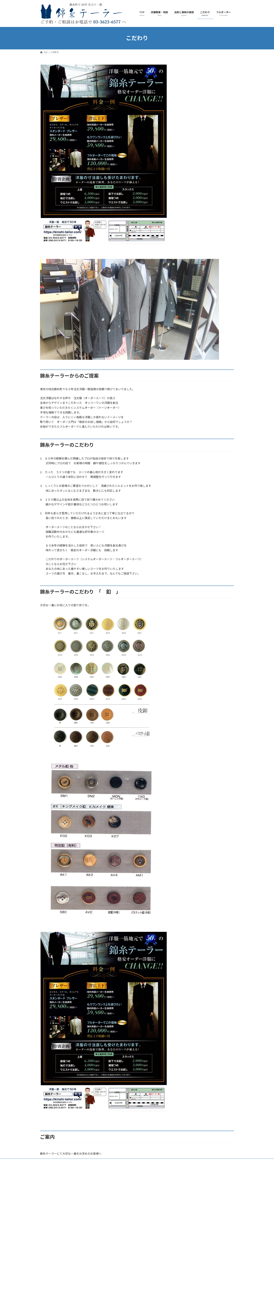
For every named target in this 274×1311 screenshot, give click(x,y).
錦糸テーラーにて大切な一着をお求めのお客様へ (71, 1153)
